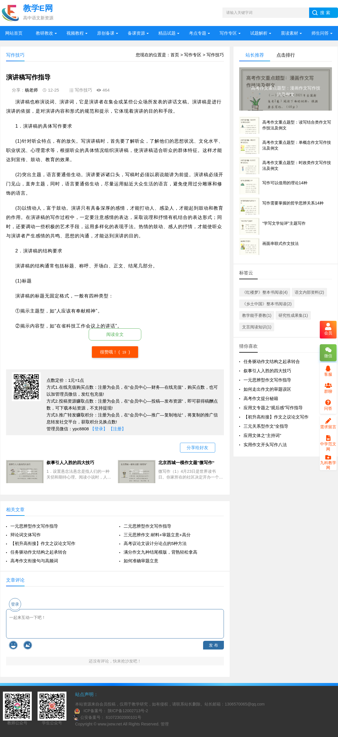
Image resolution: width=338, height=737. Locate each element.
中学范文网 (328, 443)
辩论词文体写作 (25, 534)
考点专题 (197, 33)
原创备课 (105, 33)
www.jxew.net (110, 724)
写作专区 (228, 33)
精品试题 (167, 33)
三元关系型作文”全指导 (266, 426)
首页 (174, 54)
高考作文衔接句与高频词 (34, 560)
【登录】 (98, 428)
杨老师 (31, 90)
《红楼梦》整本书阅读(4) (264, 292)
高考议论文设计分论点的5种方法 (155, 543)
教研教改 (44, 33)
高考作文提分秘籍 (261, 398)
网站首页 (14, 33)
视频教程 (75, 33)
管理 (165, 724)
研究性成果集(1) (293, 315)
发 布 (213, 645)
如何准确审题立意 (141, 560)
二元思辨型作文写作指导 (147, 526)
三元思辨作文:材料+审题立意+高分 (157, 534)
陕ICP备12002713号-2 (127, 710)
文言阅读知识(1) (256, 327)
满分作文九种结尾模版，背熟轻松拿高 (160, 552)
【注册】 (117, 428)
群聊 (328, 388)
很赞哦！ (109, 351)
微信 (328, 352)
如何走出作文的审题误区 (267, 389)
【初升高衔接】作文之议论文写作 (42, 543)
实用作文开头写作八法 (265, 444)
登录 (15, 604)
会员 (328, 329)
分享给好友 (197, 447)
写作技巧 (215, 54)
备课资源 (136, 33)
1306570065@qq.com (245, 704)
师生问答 (320, 33)
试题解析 (259, 33)
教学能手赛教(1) (256, 315)
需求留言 (328, 423)
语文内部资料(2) (309, 292)
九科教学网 (328, 463)
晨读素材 (289, 33)
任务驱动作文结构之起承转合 (38, 552)
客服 (328, 371)
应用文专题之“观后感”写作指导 (273, 407)
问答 (328, 405)
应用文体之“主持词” (262, 435)
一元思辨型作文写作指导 (34, 526)
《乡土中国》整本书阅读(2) (266, 304)
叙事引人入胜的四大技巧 (267, 370)
